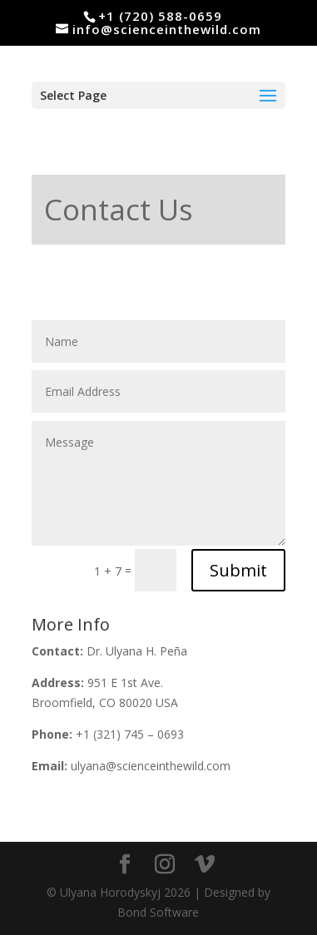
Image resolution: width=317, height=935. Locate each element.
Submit (238, 570)
